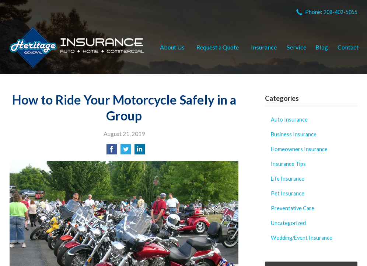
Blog (321, 47)
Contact (348, 47)
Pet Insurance (287, 193)
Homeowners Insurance (299, 149)
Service (296, 47)
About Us (172, 47)
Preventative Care (292, 208)
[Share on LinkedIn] (139, 151)
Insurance (264, 47)
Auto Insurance (289, 119)
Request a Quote (217, 47)
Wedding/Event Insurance (301, 238)
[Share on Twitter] (125, 151)
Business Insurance (294, 134)
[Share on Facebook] (111, 151)
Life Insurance (287, 178)
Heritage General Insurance (77, 47)
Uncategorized (288, 223)
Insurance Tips (288, 164)
